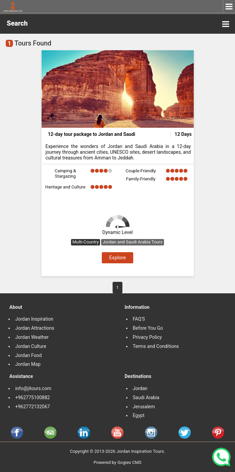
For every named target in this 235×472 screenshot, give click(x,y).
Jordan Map (28, 364)
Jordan (140, 388)
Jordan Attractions (34, 328)
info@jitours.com (33, 388)
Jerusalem (144, 406)
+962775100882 (32, 397)
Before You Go (148, 328)
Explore (117, 258)
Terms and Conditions (156, 346)
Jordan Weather (32, 337)
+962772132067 (32, 406)
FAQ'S (139, 319)
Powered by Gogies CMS (118, 462)
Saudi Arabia (146, 397)
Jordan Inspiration (34, 319)
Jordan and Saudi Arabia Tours (132, 241)
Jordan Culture (30, 346)
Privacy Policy (147, 337)
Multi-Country (85, 241)
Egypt (139, 415)
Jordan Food (28, 355)
